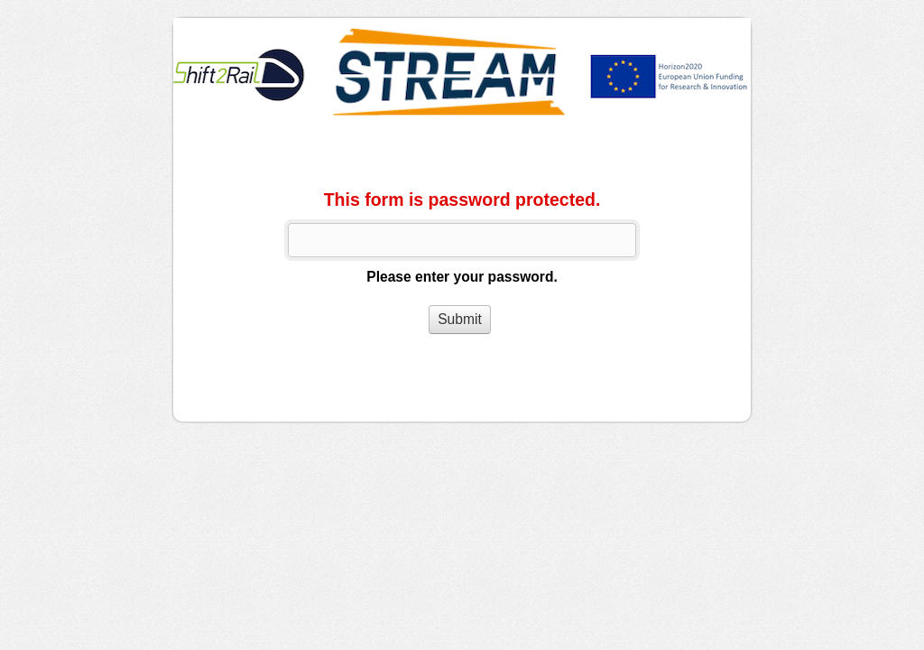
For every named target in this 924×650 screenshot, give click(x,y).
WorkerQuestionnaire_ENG (462, 75)
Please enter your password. (461, 276)
